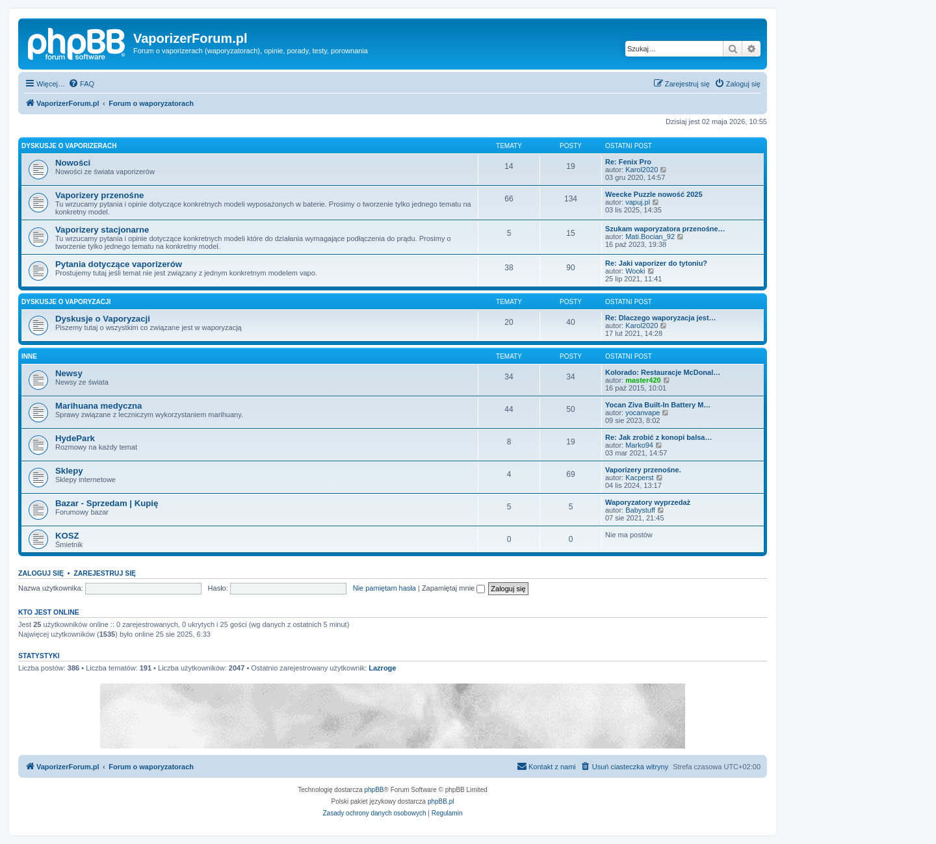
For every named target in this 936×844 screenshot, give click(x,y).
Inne (29, 356)
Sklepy (69, 471)
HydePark (75, 438)
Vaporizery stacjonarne (102, 230)
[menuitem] (81, 84)
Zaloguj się (41, 573)
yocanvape (642, 412)
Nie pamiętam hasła (384, 588)
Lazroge (382, 668)
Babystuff (640, 510)
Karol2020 (641, 169)
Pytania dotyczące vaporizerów (118, 264)
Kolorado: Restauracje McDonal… (662, 372)
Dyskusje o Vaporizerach (69, 145)
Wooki (635, 271)
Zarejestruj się (104, 573)
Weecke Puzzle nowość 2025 (654, 194)
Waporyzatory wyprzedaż (647, 502)
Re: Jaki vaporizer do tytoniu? (656, 263)
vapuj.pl (637, 202)
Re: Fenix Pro (628, 162)
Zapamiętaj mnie (453, 588)
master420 (642, 380)
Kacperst (639, 477)
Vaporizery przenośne (99, 195)
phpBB (374, 789)
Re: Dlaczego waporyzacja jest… (660, 318)
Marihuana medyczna (98, 406)
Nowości (72, 163)
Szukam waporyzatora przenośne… (665, 229)
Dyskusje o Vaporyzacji (65, 301)
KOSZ (67, 536)
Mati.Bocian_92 (650, 236)
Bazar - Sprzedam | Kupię (106, 503)
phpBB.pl (441, 801)
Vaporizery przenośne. (643, 470)
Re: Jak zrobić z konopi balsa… (658, 437)
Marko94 (639, 445)
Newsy (69, 373)
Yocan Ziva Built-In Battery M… (657, 405)
